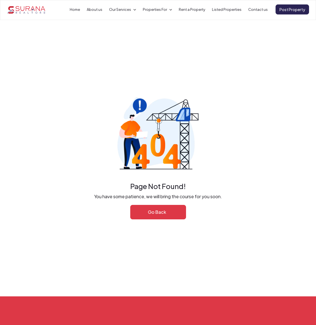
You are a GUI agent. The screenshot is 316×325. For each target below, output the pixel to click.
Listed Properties (227, 9)
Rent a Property (192, 9)
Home (75, 9)
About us (94, 9)
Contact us (258, 9)
